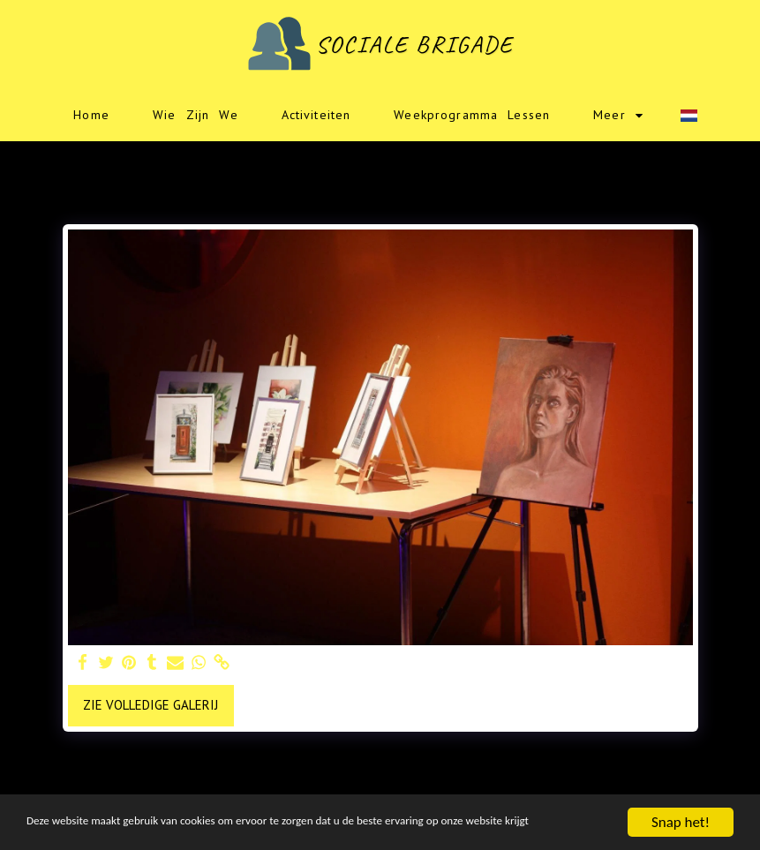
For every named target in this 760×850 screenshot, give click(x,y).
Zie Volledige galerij (150, 704)
